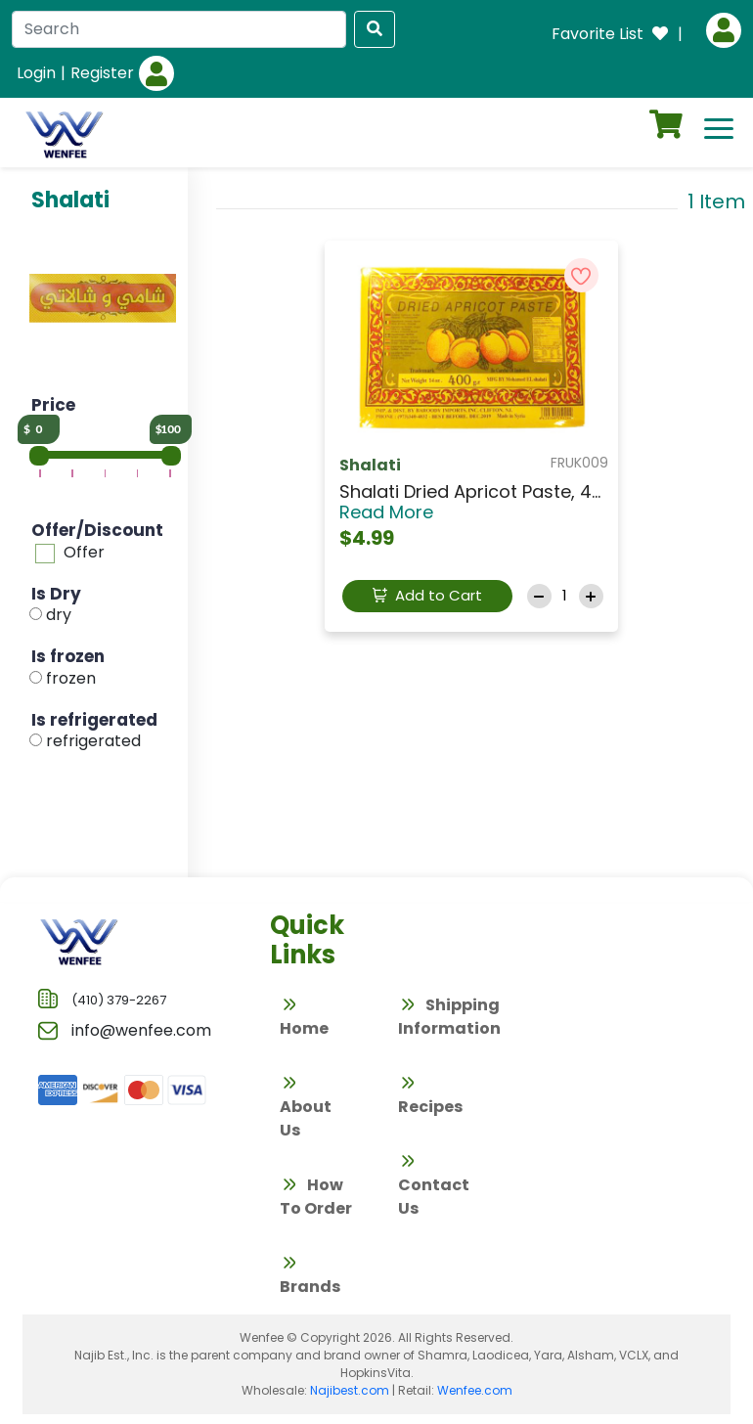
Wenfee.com (474, 1390)
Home (304, 1017)
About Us (306, 1106)
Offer (84, 552)
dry (58, 614)
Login (36, 73)
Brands (310, 1275)
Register (102, 73)
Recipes (430, 1095)
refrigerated (93, 741)
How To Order (316, 1197)
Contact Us (433, 1185)
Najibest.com (349, 1390)
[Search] (179, 29)
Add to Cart (427, 595)
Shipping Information (449, 1017)
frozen (71, 678)
